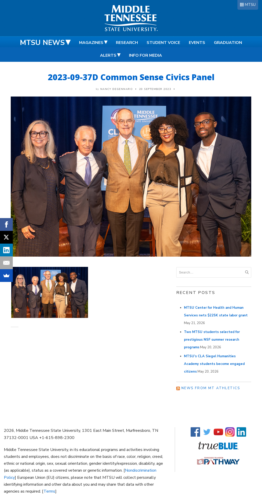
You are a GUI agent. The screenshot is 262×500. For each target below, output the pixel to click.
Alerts (108, 55)
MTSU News (42, 42)
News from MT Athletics (210, 388)
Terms (49, 491)
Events (197, 42)
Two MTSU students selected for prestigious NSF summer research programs (212, 340)
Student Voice (163, 42)
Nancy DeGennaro (116, 89)
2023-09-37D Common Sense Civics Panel (131, 77)
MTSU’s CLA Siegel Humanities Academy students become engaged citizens (214, 364)
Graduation (228, 42)
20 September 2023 (155, 89)
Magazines (91, 42)
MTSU (250, 4)
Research (127, 42)
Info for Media (145, 55)
